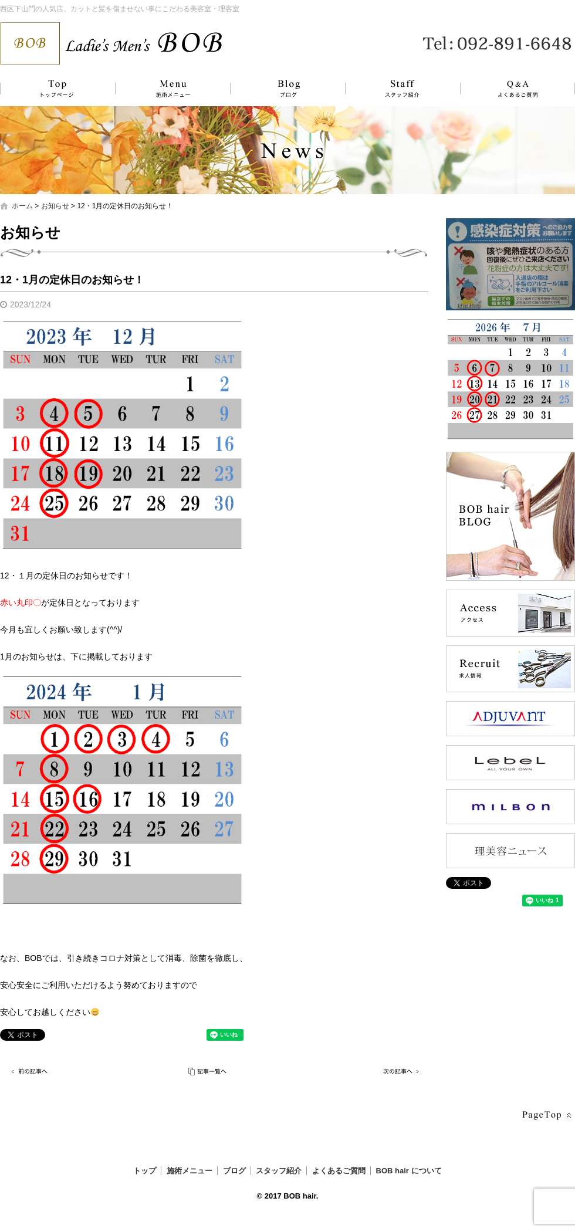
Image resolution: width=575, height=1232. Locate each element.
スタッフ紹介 (390, 88)
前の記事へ (29, 1071)
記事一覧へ (208, 1071)
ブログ (278, 88)
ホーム (22, 206)
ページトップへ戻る (545, 1115)
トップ (55, 88)
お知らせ (55, 206)
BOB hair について (409, 1170)
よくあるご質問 (510, 88)
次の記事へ (399, 1071)
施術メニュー (167, 88)
